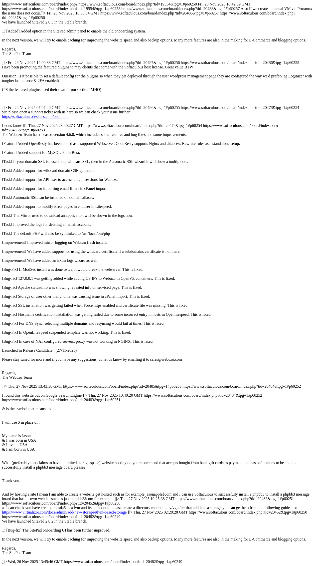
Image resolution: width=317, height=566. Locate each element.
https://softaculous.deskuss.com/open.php (35, 116)
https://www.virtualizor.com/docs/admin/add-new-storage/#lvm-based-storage (64, 512)
